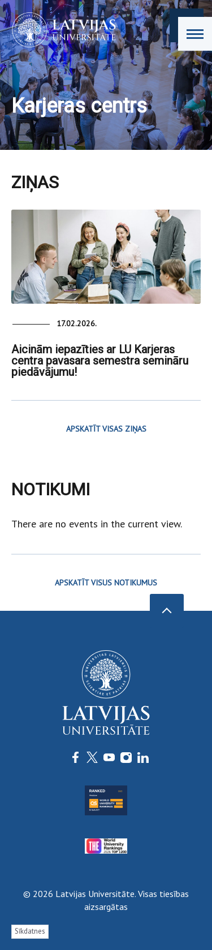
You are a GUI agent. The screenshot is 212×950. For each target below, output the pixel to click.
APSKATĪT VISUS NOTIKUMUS (106, 583)
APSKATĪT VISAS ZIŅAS (106, 429)
